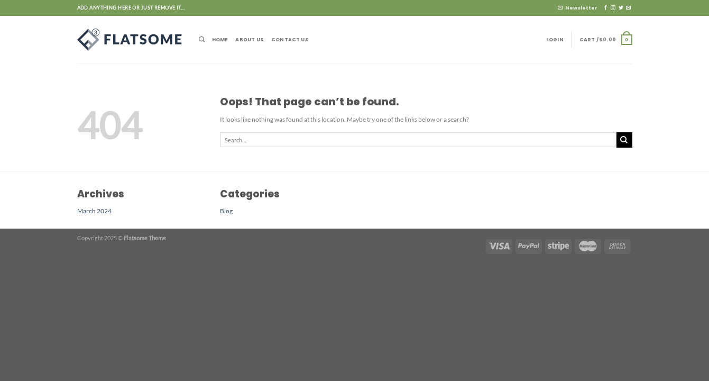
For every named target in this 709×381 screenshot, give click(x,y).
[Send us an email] (628, 8)
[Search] (202, 39)
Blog (226, 210)
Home (220, 39)
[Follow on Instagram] (613, 8)
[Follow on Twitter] (621, 8)
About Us (249, 39)
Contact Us (290, 39)
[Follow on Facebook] (605, 8)
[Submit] (624, 140)
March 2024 (94, 210)
